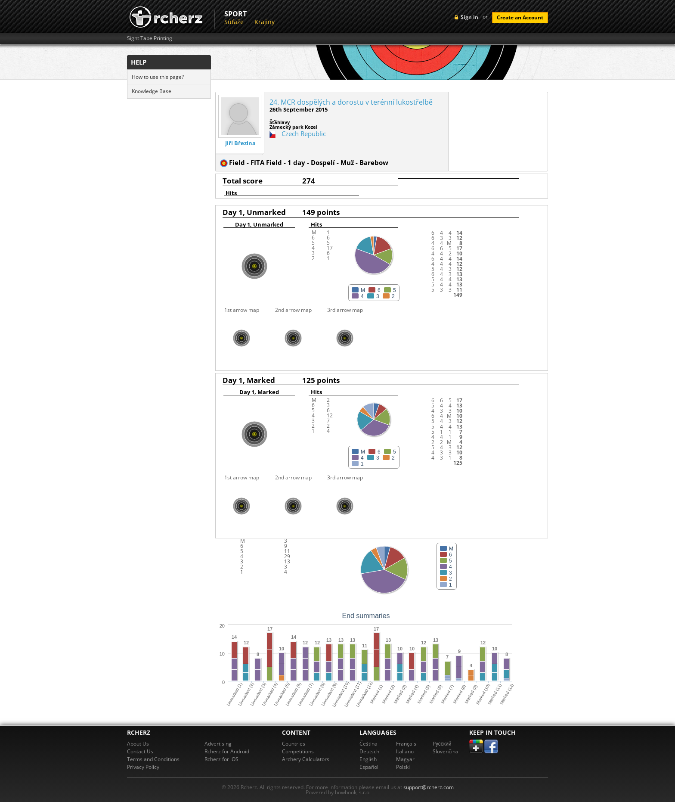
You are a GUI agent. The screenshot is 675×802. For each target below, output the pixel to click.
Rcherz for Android (226, 751)
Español (368, 767)
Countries (293, 743)
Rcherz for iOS (221, 759)
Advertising (218, 743)
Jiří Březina (240, 143)
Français (406, 743)
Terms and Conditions (153, 759)
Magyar (405, 759)
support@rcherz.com (428, 787)
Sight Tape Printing (149, 38)
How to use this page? (158, 77)
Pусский (442, 743)
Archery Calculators (305, 759)
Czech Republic (304, 133)
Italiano (405, 751)
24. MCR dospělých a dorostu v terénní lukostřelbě (351, 102)
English (368, 759)
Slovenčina (445, 751)
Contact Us (140, 751)
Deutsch (369, 751)
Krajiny (264, 22)
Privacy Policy (143, 767)
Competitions (298, 751)
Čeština (368, 743)
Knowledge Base (151, 91)
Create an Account (520, 17)
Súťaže (234, 22)
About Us (138, 743)
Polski (403, 767)
